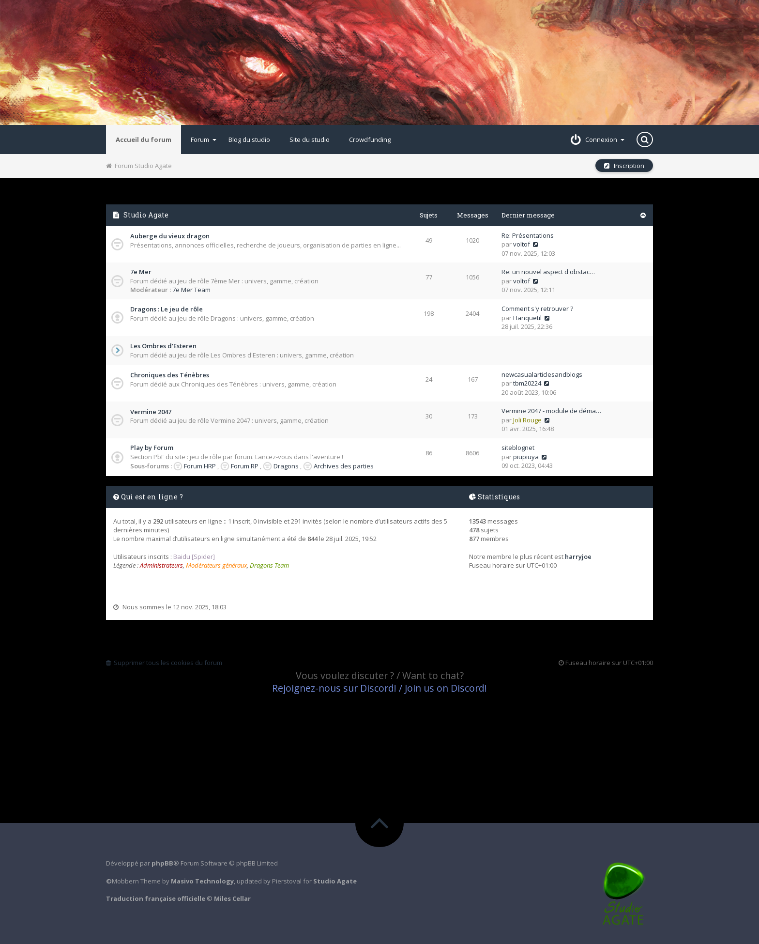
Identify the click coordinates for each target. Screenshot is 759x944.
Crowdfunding (370, 139)
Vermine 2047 (150, 411)
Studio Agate (145, 214)
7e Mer (141, 271)
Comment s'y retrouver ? (537, 308)
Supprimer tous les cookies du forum (164, 662)
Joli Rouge (527, 420)
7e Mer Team (191, 289)
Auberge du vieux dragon (170, 236)
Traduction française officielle (155, 898)
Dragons (286, 466)
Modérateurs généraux (216, 565)
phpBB (162, 863)
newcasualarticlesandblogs (541, 374)
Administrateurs (161, 565)
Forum (203, 139)
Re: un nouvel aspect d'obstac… (548, 271)
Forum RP (244, 466)
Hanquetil (527, 317)
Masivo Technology (202, 881)
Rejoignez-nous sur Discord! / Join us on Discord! (379, 688)
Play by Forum (151, 447)
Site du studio (309, 139)
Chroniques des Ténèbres (169, 375)
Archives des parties (344, 466)
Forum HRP (200, 466)
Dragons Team (269, 565)
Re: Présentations (527, 235)
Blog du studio (249, 139)
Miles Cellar (232, 898)
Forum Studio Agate (139, 165)
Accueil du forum (143, 139)
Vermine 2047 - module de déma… (551, 410)
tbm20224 (527, 383)
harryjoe (578, 556)
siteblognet (517, 447)
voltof (521, 244)
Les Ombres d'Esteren (163, 345)
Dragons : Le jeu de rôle (166, 309)
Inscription (624, 165)
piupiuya (526, 456)
